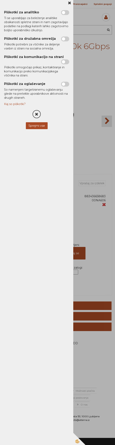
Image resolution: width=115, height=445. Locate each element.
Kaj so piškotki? (15, 104)
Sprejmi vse (36, 126)
